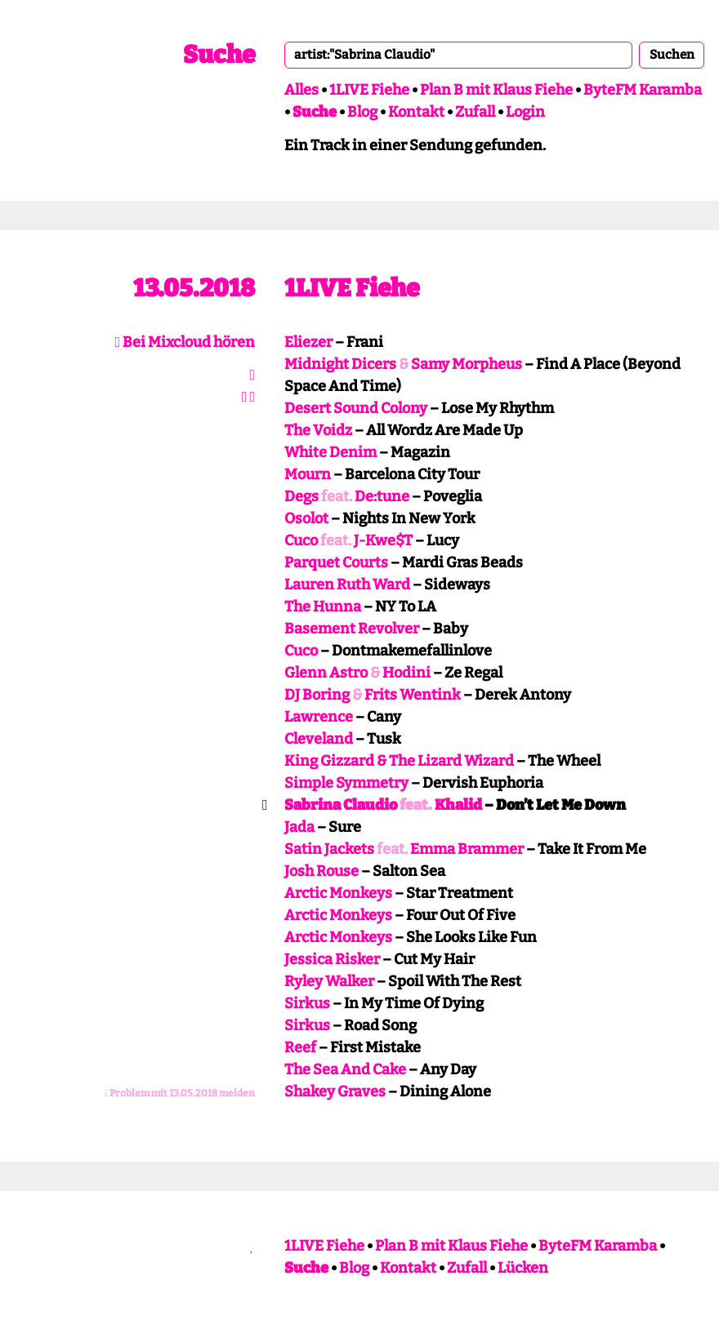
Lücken (523, 1268)
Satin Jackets (329, 849)
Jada (299, 827)
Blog (362, 112)
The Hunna (322, 607)
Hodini (406, 673)
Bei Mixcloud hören (184, 342)
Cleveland (318, 739)
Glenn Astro (326, 673)
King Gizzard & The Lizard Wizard (399, 761)
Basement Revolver (351, 629)
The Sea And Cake (345, 1069)
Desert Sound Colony (355, 408)
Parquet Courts (336, 562)
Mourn (307, 474)
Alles (301, 90)
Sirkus (307, 1003)
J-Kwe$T (383, 540)
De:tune (382, 496)
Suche (219, 54)
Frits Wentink (412, 695)
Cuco (301, 540)
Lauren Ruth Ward (347, 584)
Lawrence (318, 717)
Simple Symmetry (346, 783)
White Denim (330, 452)
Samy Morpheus (466, 364)
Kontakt (416, 112)
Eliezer (308, 342)
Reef (300, 1047)
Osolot (306, 518)
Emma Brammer (467, 849)
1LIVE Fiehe (369, 90)
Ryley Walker (329, 981)
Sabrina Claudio (340, 805)
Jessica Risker (332, 959)
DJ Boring (317, 695)
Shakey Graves (335, 1091)
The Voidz (318, 430)
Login (525, 112)
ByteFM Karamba (642, 90)
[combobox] (458, 55)
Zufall (475, 112)
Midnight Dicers (340, 364)
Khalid (458, 805)
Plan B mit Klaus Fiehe (496, 90)
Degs (301, 496)
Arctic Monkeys (338, 893)
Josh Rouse (321, 871)
